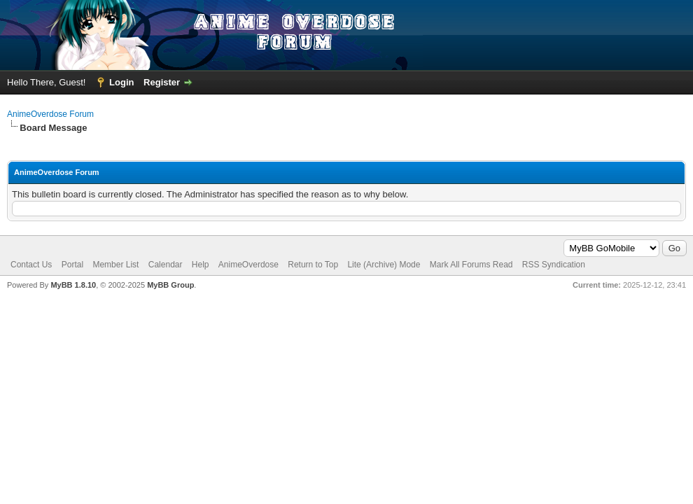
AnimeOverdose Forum (50, 114)
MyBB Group (170, 285)
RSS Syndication (553, 265)
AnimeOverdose (248, 265)
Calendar (165, 265)
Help (200, 265)
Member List (115, 265)
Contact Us (31, 265)
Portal (72, 265)
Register (162, 82)
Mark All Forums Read (471, 265)
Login (121, 82)
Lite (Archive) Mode (383, 265)
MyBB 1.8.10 (73, 285)
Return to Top (313, 265)
